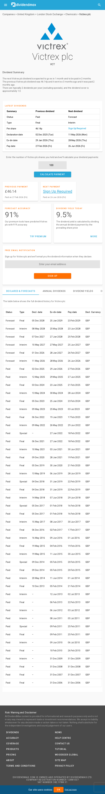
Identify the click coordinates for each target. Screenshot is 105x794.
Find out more (71, 790)
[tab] (20, 291)
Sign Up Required (77, 128)
